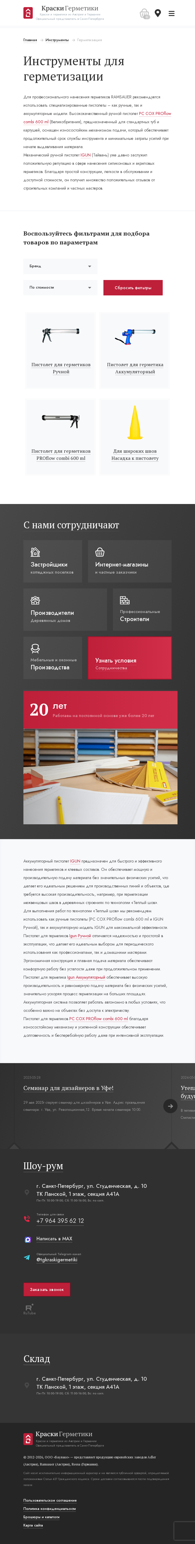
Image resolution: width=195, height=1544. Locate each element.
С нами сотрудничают (71, 525)
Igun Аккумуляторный (86, 977)
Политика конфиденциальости (49, 1508)
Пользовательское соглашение (50, 1500)
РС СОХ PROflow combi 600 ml (98, 1019)
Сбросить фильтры (133, 288)
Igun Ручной (80, 936)
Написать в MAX (54, 1238)
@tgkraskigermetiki (56, 1259)
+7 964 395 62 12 (60, 1221)
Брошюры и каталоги (41, 1517)
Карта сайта (33, 1525)
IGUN (86, 155)
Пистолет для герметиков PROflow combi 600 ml (61, 454)
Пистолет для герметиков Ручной (61, 368)
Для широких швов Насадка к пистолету (135, 454)
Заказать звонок (47, 1289)
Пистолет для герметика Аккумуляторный (135, 368)
